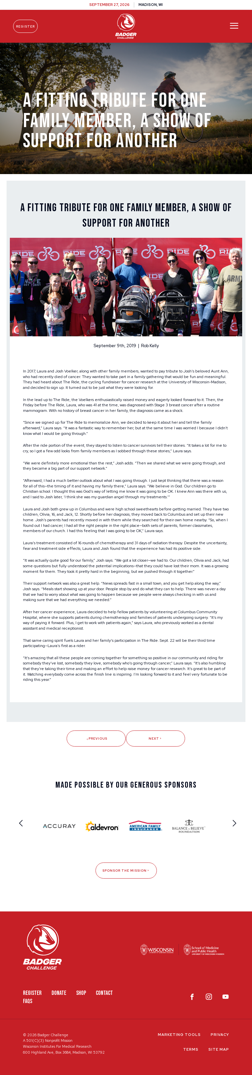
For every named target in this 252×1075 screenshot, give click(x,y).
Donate (59, 993)
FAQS (27, 1001)
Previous (96, 738)
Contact (104, 993)
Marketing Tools (179, 1034)
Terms (191, 1049)
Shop (81, 993)
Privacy (220, 1034)
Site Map (218, 1049)
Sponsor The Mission (126, 870)
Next (155, 738)
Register (25, 26)
